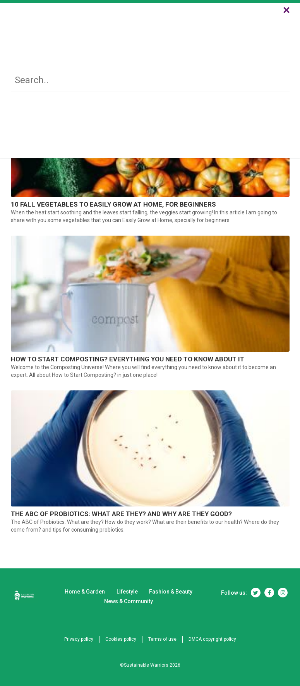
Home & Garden (74, 27)
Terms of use (162, 639)
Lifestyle (129, 27)
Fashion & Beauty (175, 27)
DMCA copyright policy (212, 639)
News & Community (236, 27)
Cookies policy (120, 639)
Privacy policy (78, 639)
